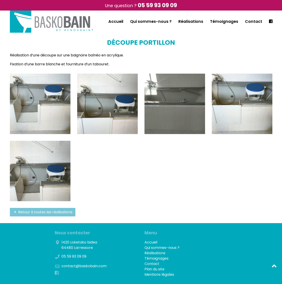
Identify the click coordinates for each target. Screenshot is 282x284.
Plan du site (154, 269)
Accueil (115, 21)
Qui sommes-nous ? (151, 21)
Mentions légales (159, 274)
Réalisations (190, 21)
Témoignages (224, 21)
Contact (253, 21)
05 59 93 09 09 (157, 5)
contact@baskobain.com (84, 266)
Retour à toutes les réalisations (42, 212)
